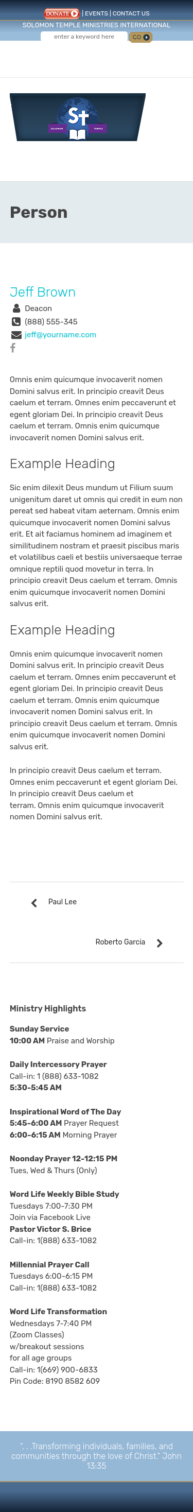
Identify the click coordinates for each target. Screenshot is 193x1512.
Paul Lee (62, 902)
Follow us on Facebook (77, 55)
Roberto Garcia (120, 942)
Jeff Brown (43, 292)
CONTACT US (131, 13)
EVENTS (96, 13)
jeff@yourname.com (60, 334)
